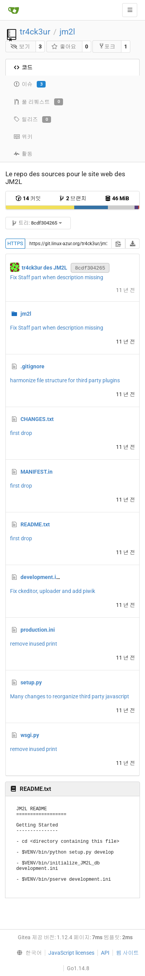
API (105, 953)
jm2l (67, 31)
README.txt (35, 524)
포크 (107, 46)
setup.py (31, 682)
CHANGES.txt (37, 419)
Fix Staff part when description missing (56, 277)
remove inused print (33, 644)
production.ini (37, 630)
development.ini (40, 577)
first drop (21, 433)
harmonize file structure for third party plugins (65, 380)
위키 (23, 137)
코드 (23, 67)
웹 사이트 (127, 953)
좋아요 (63, 46)
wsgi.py (29, 735)
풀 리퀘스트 (38, 101)
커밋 (28, 198)
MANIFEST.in (36, 472)
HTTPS (15, 243)
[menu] (28, 953)
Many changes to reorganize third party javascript (69, 696)
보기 (20, 46)
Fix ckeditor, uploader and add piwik (52, 591)
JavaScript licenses (71, 953)
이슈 (30, 84)
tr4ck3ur (35, 31)
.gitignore (32, 366)
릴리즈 (32, 119)
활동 (23, 154)
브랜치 (73, 198)
